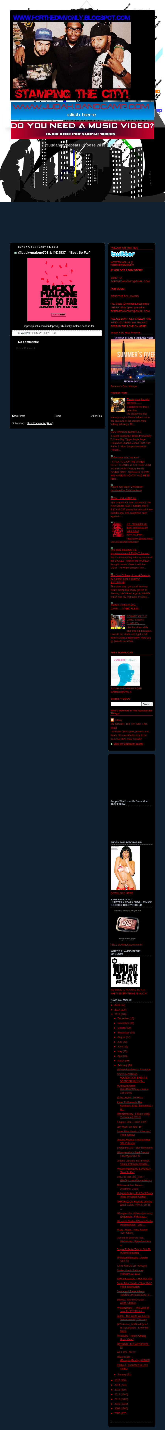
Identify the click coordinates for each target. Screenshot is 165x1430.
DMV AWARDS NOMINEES (126, 432)
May (120, 1051)
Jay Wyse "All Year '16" (130, 1126)
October (122, 1028)
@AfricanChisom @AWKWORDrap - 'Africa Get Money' (132, 1089)
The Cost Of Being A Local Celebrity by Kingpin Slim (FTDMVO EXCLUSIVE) (130, 579)
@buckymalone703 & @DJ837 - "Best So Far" (54, 252)
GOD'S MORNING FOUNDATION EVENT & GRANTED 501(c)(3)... (132, 1078)
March (121, 1060)
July (120, 1042)
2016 (118, 1014)
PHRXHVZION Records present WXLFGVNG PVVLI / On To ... (134, 1205)
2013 (118, 1389)
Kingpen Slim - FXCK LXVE (132, 1122)
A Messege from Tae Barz (125, 457)
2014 (118, 1385)
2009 (118, 1408)
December (124, 1018)
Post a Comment (25, 348)
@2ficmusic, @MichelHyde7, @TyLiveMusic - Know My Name (133, 1327)
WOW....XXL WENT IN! (123, 498)
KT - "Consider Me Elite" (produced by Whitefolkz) (137, 527)
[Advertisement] (57, 384)
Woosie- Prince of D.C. (123, 604)
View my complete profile (128, 744)
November (124, 1023)
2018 (118, 1005)
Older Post (96, 416)
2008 (118, 1413)
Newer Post (18, 416)
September (124, 1032)
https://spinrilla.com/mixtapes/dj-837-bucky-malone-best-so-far (58, 326)
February (123, 1065)
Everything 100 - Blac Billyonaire (135, 1147)
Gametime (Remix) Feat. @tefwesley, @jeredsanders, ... (134, 1241)
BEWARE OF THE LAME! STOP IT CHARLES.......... (137, 620)
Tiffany (118, 720)
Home (58, 416)
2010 (118, 1404)
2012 (118, 1394)
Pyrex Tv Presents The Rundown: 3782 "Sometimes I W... (135, 1106)
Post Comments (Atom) (40, 423)
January (122, 1374)
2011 (118, 1399)
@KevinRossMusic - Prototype (134, 1069)
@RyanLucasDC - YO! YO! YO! (134, 1278)
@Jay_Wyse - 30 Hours (130, 1097)
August (122, 1037)
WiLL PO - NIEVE (126, 1352)
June (121, 1046)
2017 (118, 1009)
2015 (118, 1380)
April (120, 1056)
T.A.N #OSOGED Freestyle (132, 1265)
